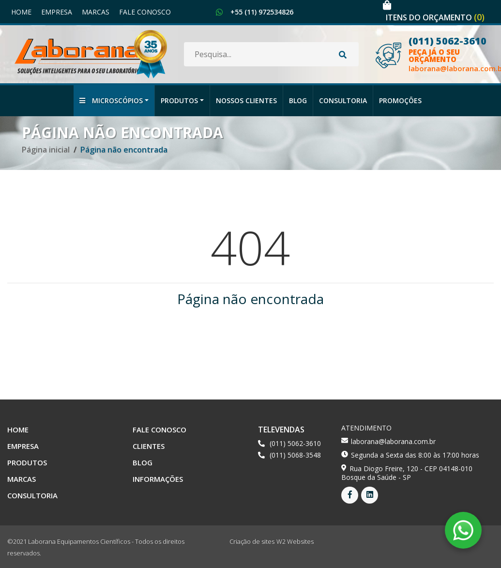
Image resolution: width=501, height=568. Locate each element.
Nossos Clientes (246, 100)
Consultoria (343, 100)
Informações (158, 479)
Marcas (95, 11)
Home (21, 11)
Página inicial (46, 149)
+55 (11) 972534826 (261, 11)
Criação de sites (251, 541)
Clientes (149, 446)
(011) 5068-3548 (295, 455)
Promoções (400, 100)
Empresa (56, 11)
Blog (298, 100)
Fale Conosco (145, 11)
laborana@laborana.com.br (393, 441)
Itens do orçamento (435, 17)
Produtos (179, 100)
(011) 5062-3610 (295, 443)
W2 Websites (295, 541)
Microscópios (111, 100)
